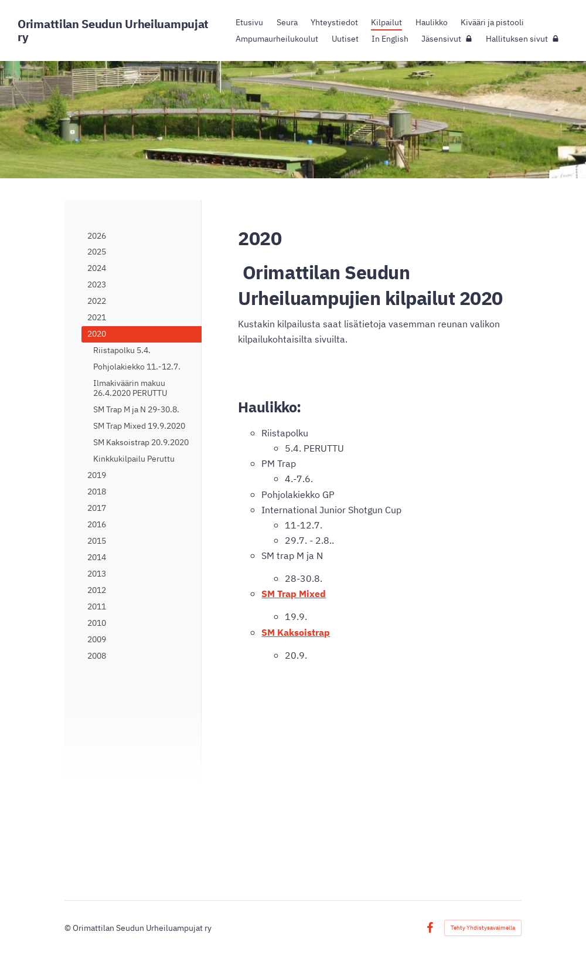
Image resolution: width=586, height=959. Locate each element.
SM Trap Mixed (293, 593)
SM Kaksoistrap (295, 632)
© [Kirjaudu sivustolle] (68, 928)
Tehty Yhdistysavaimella (483, 927)
